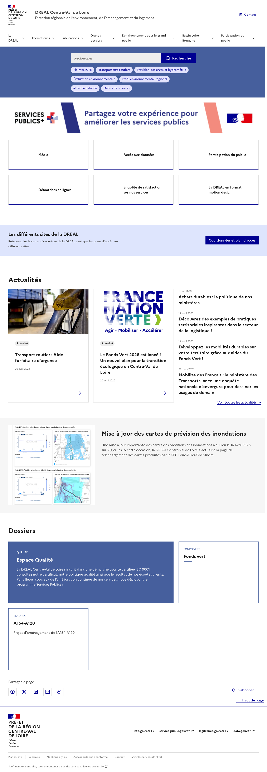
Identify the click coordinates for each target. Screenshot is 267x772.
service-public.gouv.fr (174, 731)
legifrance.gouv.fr (211, 731)
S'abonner (243, 689)
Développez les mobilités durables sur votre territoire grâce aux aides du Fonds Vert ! (217, 353)
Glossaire (34, 757)
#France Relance (85, 88)
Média (43, 154)
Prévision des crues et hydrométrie (161, 70)
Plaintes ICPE (82, 70)
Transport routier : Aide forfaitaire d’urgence (39, 358)
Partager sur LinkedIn (36, 692)
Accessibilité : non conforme (90, 757)
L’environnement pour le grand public (144, 38)
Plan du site (15, 757)
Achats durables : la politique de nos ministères (215, 300)
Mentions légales (57, 757)
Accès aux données (138, 154)
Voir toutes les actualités (237, 402)
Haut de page (252, 700)
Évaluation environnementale (94, 79)
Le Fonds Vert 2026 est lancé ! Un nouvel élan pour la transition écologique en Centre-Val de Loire (133, 363)
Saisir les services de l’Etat (146, 757)
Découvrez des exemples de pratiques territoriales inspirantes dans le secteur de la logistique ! (218, 325)
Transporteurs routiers (114, 70)
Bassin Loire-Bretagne (191, 38)
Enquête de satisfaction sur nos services (142, 190)
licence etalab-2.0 (93, 766)
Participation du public (232, 38)
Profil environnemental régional (144, 79)
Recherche (181, 58)
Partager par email (47, 692)
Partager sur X (24, 692)
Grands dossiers (96, 38)
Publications (70, 38)
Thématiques (40, 38)
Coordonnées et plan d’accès (232, 240)
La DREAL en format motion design (225, 190)
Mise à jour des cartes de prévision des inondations (174, 433)
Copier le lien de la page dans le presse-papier (59, 692)
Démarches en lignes (54, 189)
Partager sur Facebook (12, 692)
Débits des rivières (117, 88)
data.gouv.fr (242, 731)
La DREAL (13, 38)
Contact (250, 15)
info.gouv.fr (142, 731)
